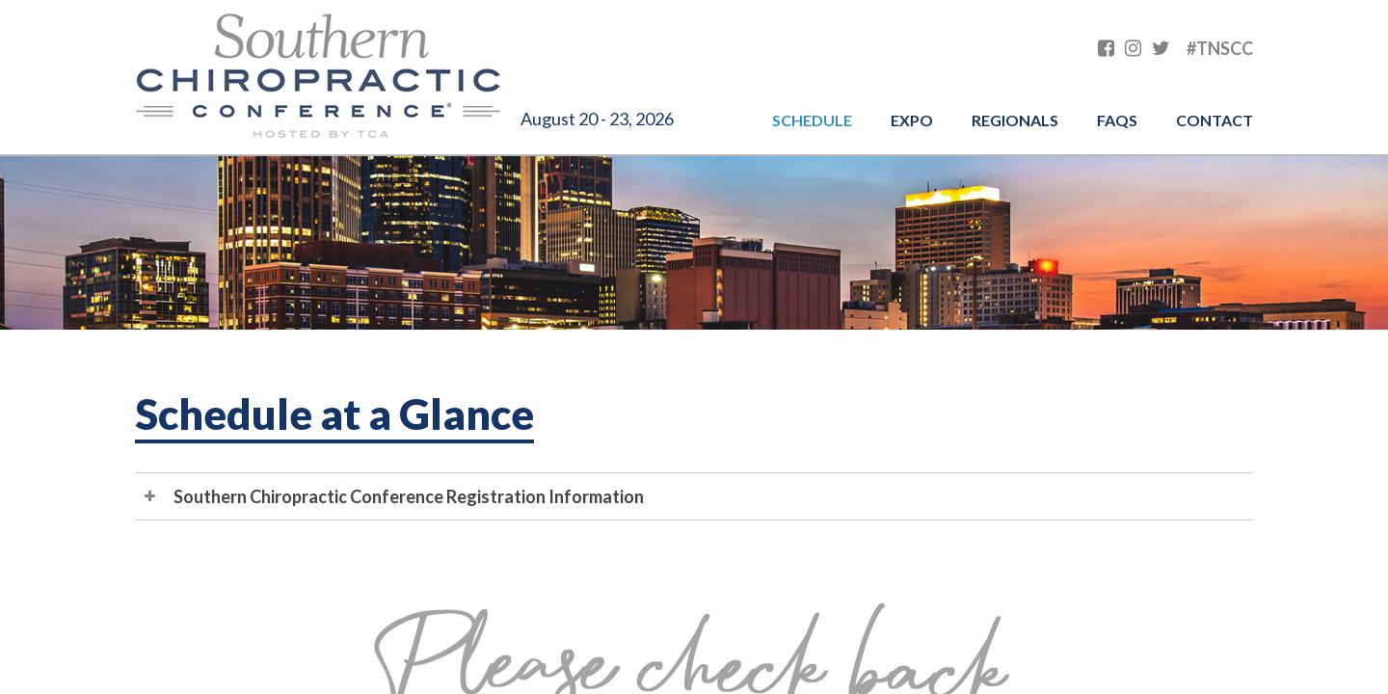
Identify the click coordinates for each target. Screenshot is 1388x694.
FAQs (1117, 120)
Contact (1214, 120)
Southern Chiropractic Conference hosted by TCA (318, 77)
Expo (912, 120)
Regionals (1015, 120)
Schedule (812, 120)
